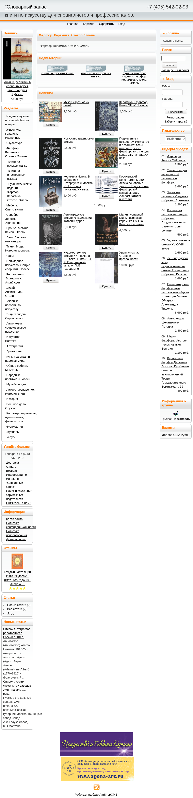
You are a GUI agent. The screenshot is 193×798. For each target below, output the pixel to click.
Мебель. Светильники (14, 207)
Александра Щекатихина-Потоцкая (172, 322)
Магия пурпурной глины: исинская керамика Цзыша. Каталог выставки (131, 219)
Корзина (172, 33)
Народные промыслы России (17, 377)
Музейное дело (17, 384)
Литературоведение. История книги (17, 391)
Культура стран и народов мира (17, 358)
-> (8, 613)
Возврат (11, 470)
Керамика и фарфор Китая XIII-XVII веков (133, 103)
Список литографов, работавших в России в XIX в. (17, 633)
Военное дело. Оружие (16, 406)
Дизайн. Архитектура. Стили (14, 291)
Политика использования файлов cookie (16, 535)
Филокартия (14, 426)
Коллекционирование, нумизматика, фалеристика (17, 417)
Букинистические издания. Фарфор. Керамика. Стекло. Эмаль (134, 78)
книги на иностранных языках (96, 75)
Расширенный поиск (175, 70)
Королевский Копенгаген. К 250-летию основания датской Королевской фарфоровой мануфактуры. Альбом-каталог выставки (133, 188)
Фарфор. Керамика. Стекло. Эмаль (16, 152)
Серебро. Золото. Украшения (13, 218)
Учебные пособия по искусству (13, 305)
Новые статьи (16, 605)
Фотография (14, 346)
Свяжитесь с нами (18, 503)
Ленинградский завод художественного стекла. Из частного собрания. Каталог (175, 266)
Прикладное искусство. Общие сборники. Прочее (17, 265)
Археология (14, 351)
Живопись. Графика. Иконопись (13, 133)
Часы (10, 255)
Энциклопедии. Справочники (16, 316)
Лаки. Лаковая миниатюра (15, 239)
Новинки (46, 93)
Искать (169, 65)
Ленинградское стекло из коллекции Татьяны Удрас (77, 218)
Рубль (185, 435)
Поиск (167, 50)
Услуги (11, 437)
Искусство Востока (12, 338)
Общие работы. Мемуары (16, 367)
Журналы (12, 431)
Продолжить (175, 111)
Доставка (12, 462)
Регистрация (175, 117)
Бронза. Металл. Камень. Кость (17, 230)
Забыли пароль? (175, 121)
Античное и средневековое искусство (15, 327)
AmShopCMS (108, 794)
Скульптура (14, 143)
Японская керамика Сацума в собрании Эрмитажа (175, 196)
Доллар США (171, 435)
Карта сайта (14, 519)
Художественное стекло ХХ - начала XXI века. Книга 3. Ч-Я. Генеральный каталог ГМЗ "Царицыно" (77, 260)
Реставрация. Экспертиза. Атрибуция (15, 278)
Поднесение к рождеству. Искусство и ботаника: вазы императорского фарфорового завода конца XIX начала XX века (134, 148)
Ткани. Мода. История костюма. (17, 248)
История (12, 399)
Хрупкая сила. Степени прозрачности (129, 256)
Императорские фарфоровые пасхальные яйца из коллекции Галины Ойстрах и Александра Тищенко (175, 296)
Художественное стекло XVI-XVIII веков (175, 244)
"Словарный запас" (26, 7)
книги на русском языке (58, 73)
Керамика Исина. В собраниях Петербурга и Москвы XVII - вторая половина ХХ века (78, 183)
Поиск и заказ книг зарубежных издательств (18, 495)
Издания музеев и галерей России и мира (17, 120)
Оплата (11, 466)
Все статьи (14, 609)
